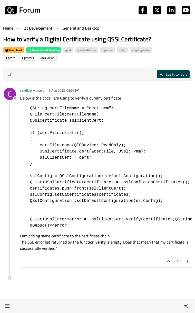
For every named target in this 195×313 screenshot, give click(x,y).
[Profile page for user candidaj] (10, 94)
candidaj (26, 90)
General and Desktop (43, 50)
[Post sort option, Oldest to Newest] (10, 74)
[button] (7, 306)
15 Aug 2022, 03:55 (60, 90)
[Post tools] (187, 261)
